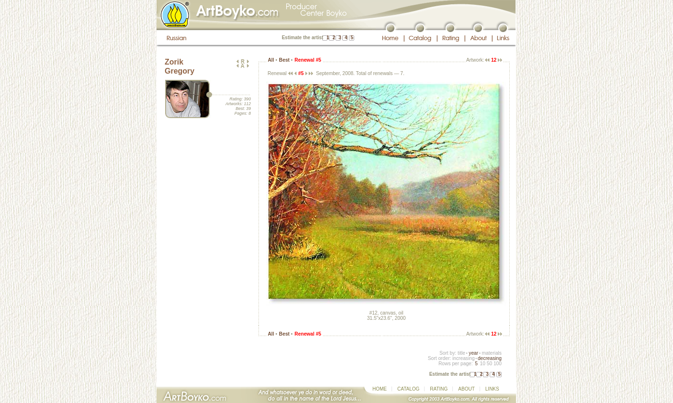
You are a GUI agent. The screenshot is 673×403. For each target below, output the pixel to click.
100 (498, 363)
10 (482, 363)
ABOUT (466, 389)
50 (489, 363)
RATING (439, 389)
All (271, 60)
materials (492, 353)
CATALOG (408, 389)
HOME (379, 389)
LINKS (492, 389)
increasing (463, 358)
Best (284, 60)
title (461, 353)
